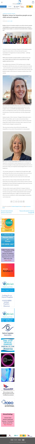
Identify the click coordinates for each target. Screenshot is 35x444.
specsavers (28, 206)
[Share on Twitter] (16, 201)
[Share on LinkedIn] (23, 201)
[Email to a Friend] (19, 201)
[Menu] (2, 2)
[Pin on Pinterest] (21, 201)
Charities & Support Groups (9, 13)
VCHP (3, 207)
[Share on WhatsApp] (11, 201)
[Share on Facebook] (14, 201)
